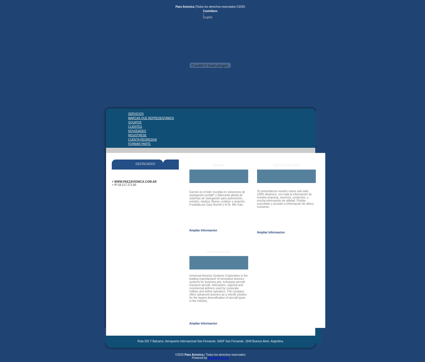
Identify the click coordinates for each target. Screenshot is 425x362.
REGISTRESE (136, 135)
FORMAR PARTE (136, 143)
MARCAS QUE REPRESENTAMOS (136, 118)
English (207, 17)
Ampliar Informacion (203, 230)
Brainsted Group (218, 357)
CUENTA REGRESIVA (136, 139)
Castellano (210, 11)
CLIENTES (135, 126)
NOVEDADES (136, 131)
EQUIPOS (135, 122)
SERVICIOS (136, 113)
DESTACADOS (145, 164)
